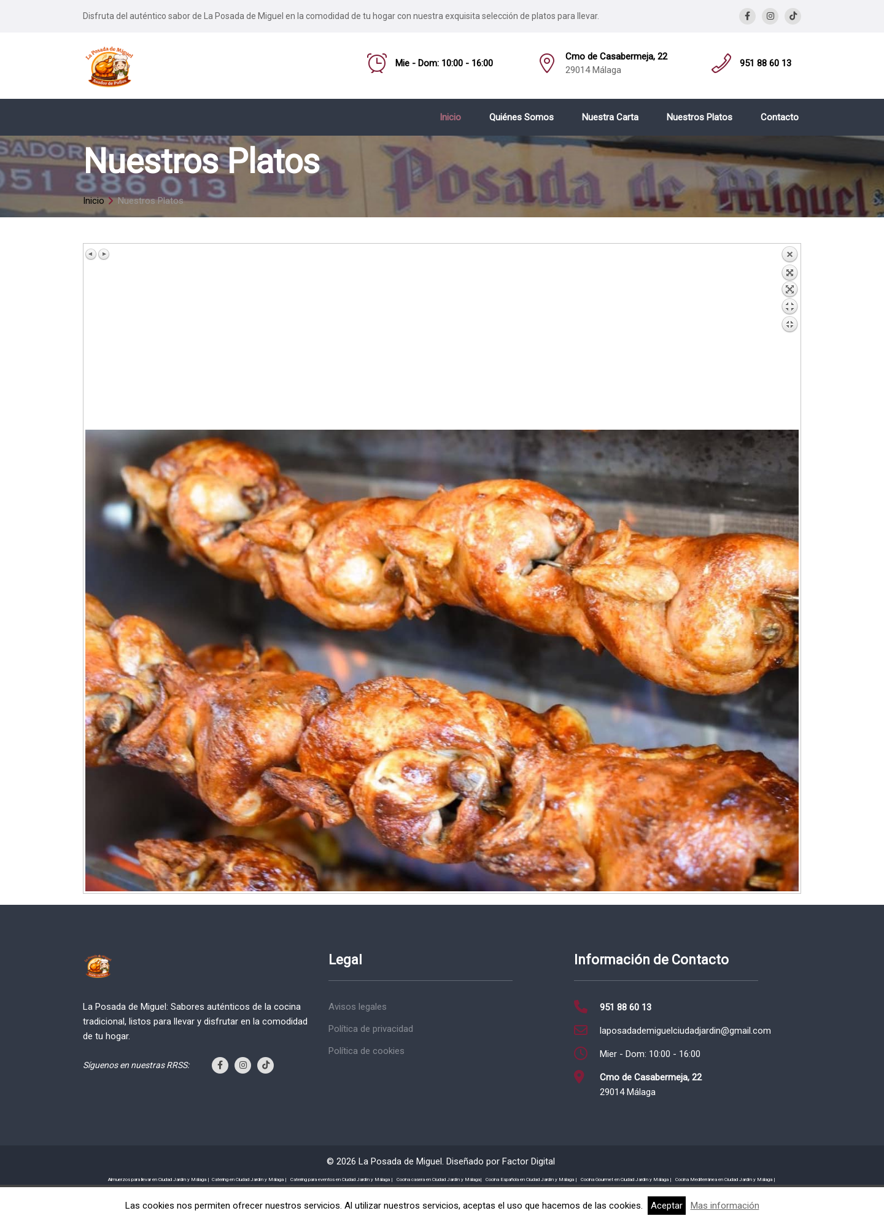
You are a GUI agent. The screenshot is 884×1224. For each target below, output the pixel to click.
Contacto (780, 117)
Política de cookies (366, 1050)
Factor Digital (528, 1161)
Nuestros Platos (699, 117)
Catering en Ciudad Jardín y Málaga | (249, 1179)
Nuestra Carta (610, 117)
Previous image (91, 254)
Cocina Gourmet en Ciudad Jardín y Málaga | (626, 1179)
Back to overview (789, 338)
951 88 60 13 (765, 63)
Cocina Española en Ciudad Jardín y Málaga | (531, 1179)
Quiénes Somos (521, 117)
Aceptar (667, 1205)
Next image (104, 254)
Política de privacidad (370, 1028)
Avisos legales (357, 1006)
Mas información (725, 1205)
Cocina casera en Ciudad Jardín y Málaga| (439, 1179)
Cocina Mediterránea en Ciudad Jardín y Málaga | (725, 1179)
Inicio (450, 117)
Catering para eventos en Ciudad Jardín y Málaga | (341, 1179)
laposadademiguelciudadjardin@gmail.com (685, 1030)
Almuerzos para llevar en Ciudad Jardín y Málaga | (158, 1179)
